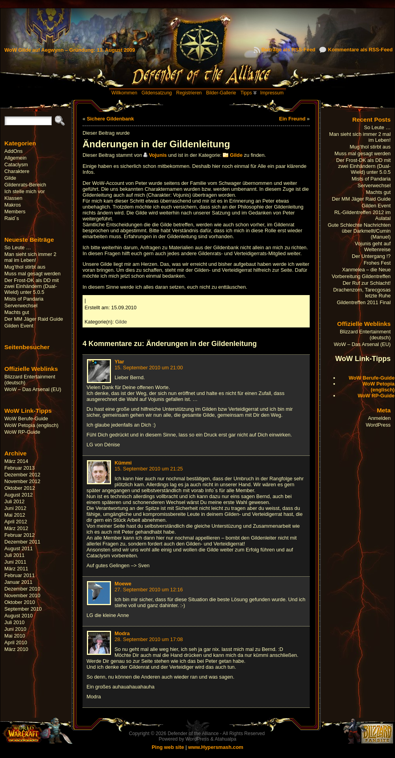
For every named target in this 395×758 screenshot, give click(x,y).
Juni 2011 (15, 562)
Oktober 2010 (19, 602)
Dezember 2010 (22, 589)
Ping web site (168, 747)
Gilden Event (18, 326)
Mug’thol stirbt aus (24, 267)
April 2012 (15, 522)
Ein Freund (292, 119)
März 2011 (16, 569)
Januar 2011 (18, 582)
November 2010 (22, 595)
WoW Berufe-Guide (26, 418)
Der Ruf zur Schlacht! (366, 283)
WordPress (378, 425)
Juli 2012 (14, 501)
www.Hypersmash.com (215, 747)
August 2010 (18, 616)
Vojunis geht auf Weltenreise (373, 246)
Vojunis (158, 155)
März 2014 (16, 461)
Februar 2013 (19, 468)
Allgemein (15, 158)
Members (14, 211)
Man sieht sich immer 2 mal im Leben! (30, 257)
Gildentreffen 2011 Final (364, 302)
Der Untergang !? (371, 256)
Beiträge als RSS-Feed (288, 50)
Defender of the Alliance (192, 733)
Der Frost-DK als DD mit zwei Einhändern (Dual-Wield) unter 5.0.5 (31, 286)
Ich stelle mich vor (24, 191)
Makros (12, 205)
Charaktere (16, 171)
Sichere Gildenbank (110, 119)
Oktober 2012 (19, 488)
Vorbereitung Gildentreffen (361, 276)
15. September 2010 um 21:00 (149, 368)
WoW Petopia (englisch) (31, 425)
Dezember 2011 (22, 542)
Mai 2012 (14, 515)
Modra (122, 633)
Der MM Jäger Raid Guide (33, 319)
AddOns (13, 151)
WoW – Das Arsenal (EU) (32, 389)
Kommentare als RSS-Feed (360, 50)
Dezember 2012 (22, 475)
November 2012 (22, 481)
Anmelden (379, 418)
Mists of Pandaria (23, 299)
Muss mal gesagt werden (32, 273)
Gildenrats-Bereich (25, 185)
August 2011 (18, 548)
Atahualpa (225, 739)
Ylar (119, 362)
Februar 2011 (19, 575)
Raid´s (11, 218)
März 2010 (16, 649)
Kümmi (123, 463)
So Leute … (17, 247)
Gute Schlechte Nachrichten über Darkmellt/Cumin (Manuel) (359, 231)
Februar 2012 (19, 535)
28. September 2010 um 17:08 (149, 639)
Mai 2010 (14, 636)
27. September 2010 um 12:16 (149, 589)
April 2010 (15, 642)
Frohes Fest (377, 263)
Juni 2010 (15, 629)
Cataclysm (16, 164)
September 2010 (23, 609)
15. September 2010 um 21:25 (149, 469)
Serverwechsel (21, 305)
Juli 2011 (14, 555)
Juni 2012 (15, 508)
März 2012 (16, 528)
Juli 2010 (14, 622)
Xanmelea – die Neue (366, 270)
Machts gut (16, 312)
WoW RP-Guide (22, 432)
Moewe (123, 584)
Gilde (10, 178)
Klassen (13, 198)
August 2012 (18, 495)
